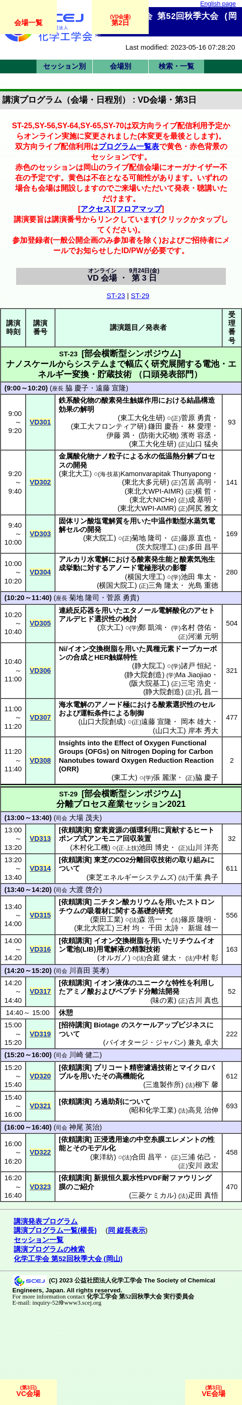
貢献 (172, 830)
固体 (66, 521)
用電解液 (110, 949)
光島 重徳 (203, 585)
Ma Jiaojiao (193, 675)
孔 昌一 (206, 692)
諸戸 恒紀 (196, 666)
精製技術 (146, 949)
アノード (122, 568)
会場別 (120, 66)
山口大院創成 (102, 721)
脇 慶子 (77, 388)
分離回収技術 (150, 860)
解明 (87, 409)
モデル (97, 1148)
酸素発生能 (154, 559)
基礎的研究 (154, 911)
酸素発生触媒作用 (129, 400)
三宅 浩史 (196, 683)
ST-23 (116, 296)
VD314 (40, 868)
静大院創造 (144, 675)
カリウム (143, 902)
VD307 (40, 717)
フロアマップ (138, 208)
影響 (179, 568)
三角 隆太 (163, 585)
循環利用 (143, 830)
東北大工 (75, 473)
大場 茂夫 (84, 818)
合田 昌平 (147, 1157)
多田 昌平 (203, 547)
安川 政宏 (203, 1165)
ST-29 (140, 296)
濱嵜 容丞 (196, 435)
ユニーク (150, 983)
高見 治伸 (203, 1110)
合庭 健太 (161, 958)
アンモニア (105, 838)
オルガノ (113, 958)
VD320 (40, 1076)
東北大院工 (94, 928)
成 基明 (199, 500)
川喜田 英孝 (88, 970)
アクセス (96, 208)
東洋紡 (103, 1157)
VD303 (40, 534)
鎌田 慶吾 (163, 426)
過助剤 (111, 1101)
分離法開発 (161, 991)
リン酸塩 (87, 521)
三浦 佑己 (196, 1157)
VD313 (40, 838)
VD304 (40, 572)
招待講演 (75, 1025)
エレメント (182, 1139)
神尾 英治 (84, 1127)
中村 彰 (206, 958)
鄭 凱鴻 (150, 627)
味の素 (163, 1000)
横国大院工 (116, 585)
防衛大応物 (159, 435)
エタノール (140, 610)
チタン (111, 902)
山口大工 (169, 730)
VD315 (40, 915)
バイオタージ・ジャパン (145, 1042)
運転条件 (94, 713)
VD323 (40, 1187)
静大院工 (148, 666)
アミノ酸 (80, 991)
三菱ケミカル (152, 1195)
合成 (80, 657)
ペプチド (130, 991)
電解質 (112, 521)
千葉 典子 (203, 877)
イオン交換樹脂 (92, 649)
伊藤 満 (118, 435)
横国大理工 (145, 577)
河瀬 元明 (203, 636)
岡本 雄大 (196, 721)
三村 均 (127, 928)
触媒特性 (123, 657)
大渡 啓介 (84, 889)
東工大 (124, 777)
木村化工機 (90, 847)
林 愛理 (199, 426)
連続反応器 (76, 610)
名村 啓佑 (196, 627)
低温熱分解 (176, 456)
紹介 (87, 1187)
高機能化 (130, 1076)
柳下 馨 (206, 1084)
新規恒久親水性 (118, 1178)
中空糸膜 (150, 1139)
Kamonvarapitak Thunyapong (165, 473)
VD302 (40, 482)
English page (218, 3)
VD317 (40, 991)
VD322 (40, 1152)
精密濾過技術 (150, 1067)
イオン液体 (111, 983)
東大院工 (99, 538)
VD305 (40, 623)
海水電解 (73, 704)
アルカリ (73, 559)
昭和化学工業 (152, 1110)
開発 (80, 465)
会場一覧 (28, 22)
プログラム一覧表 (129, 146)
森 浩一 (150, 919)
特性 (179, 983)
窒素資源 (108, 830)
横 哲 (203, 491)
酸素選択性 (176, 704)
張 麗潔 (164, 777)
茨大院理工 (156, 547)
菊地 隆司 (147, 538)
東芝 (101, 860)
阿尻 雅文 (203, 508)
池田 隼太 (196, 577)
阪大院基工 (149, 683)
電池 (73, 949)
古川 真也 (203, 1000)
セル (73, 529)
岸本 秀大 (203, 730)
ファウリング (190, 1178)
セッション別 (64, 66)
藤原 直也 (196, 538)
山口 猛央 (203, 444)
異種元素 (160, 649)
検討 (130, 619)
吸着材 (97, 911)
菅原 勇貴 (196, 418)
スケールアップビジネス (167, 1025)
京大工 (110, 627)
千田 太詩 (163, 928)
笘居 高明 (196, 482)
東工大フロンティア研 (108, 426)
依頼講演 (75, 830)
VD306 (40, 670)
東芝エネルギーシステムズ (131, 877)
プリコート (111, 1067)
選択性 (105, 619)
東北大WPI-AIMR (154, 491)
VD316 (40, 949)
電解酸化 (172, 610)
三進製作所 (163, 1084)
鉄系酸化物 (76, 400)
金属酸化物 (76, 456)
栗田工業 (106, 919)
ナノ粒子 (108, 456)
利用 (200, 983)
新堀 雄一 (203, 928)
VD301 (40, 422)
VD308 (40, 760)
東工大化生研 (141, 418)
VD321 (40, 1106)
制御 (137, 713)
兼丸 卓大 (203, 1042)
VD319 (40, 1034)
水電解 (97, 559)
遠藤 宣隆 (111, 388)
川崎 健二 (84, 1055)
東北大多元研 (145, 482)
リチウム (186, 941)
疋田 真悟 (203, 1195)
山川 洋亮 (203, 847)
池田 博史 (154, 847)
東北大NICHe (153, 500)
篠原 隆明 (196, 919)
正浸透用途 (111, 1139)
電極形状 (151, 568)
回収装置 (137, 838)
